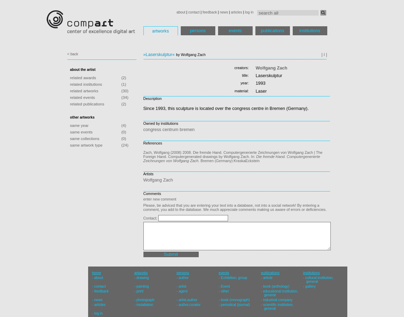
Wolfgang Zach (271, 68)
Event (225, 286)
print (140, 291)
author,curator (189, 305)
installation (145, 305)
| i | (324, 54)
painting (143, 286)
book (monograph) (235, 300)
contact (194, 12)
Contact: (151, 218)
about (181, 12)
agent (183, 291)
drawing (143, 278)
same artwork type (86, 145)
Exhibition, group (234, 278)
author (184, 278)
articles (236, 12)
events (235, 30)
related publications (87, 104)
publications (272, 30)
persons (198, 30)
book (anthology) (276, 286)
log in (249, 12)
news (224, 12)
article (267, 278)
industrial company (277, 300)
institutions (309, 30)
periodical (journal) (235, 305)
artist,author (188, 300)
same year (79, 125)
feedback (210, 12)
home (96, 273)
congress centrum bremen (169, 129)
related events (82, 97)
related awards (83, 78)
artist (182, 286)
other (225, 291)
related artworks (84, 91)
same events (81, 132)
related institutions (86, 84)
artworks (160, 31)
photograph (145, 300)
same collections (85, 139)
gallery (310, 286)
